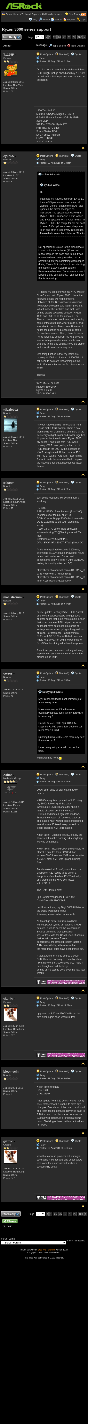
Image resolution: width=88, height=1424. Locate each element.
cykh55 (9, 156)
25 (54, 37)
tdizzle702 (11, 409)
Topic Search (57, 45)
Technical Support (30, 14)
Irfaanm (10, 482)
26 (59, 37)
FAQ (35, 19)
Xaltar (8, 774)
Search (46, 19)
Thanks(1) (62, 597)
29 (73, 37)
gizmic (9, 998)
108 (80, 37)
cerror (9, 673)
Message (41, 45)
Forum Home (12, 14)
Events (56, 19)
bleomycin (12, 1071)
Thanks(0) (62, 54)
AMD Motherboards (51, 14)
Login (83, 19)
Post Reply (11, 37)
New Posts (74, 14)
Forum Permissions (77, 1241)
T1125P (9, 54)
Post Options (44, 54)
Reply (42, 58)
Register (71, 19)
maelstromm (13, 597)
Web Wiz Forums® (46, 1250)
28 (69, 37)
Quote (78, 54)
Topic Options (76, 45)
